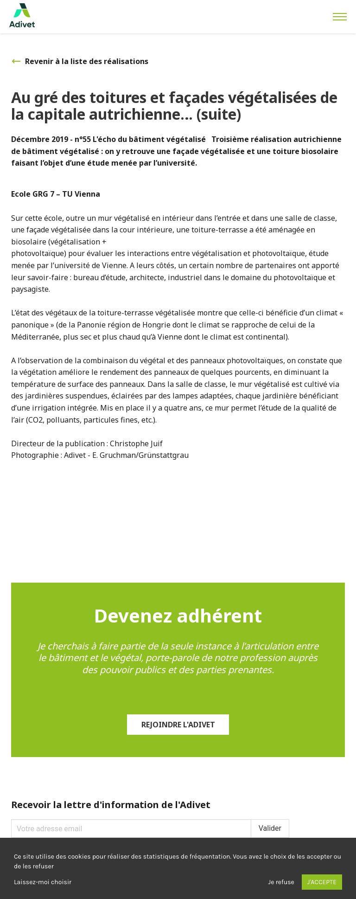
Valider (270, 828)
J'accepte (322, 882)
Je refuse (281, 882)
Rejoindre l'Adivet (178, 724)
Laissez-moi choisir (42, 882)
